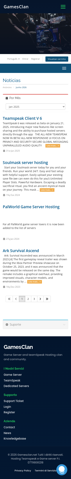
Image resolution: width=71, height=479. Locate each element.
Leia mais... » (53, 145)
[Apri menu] (63, 6)
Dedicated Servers (16, 386)
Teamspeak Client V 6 (22, 118)
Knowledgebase (15, 439)
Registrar (35, 58)
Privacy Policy (23, 470)
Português (13, 58)
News (7, 433)
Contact (9, 427)
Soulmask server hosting (25, 162)
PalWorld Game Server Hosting (31, 206)
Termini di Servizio (45, 470)
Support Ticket (14, 401)
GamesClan (16, 7)
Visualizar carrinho (57, 59)
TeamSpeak (12, 380)
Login (7, 407)
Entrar (25, 58)
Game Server (13, 375)
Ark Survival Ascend (21, 250)
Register (9, 412)
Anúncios (7, 87)
